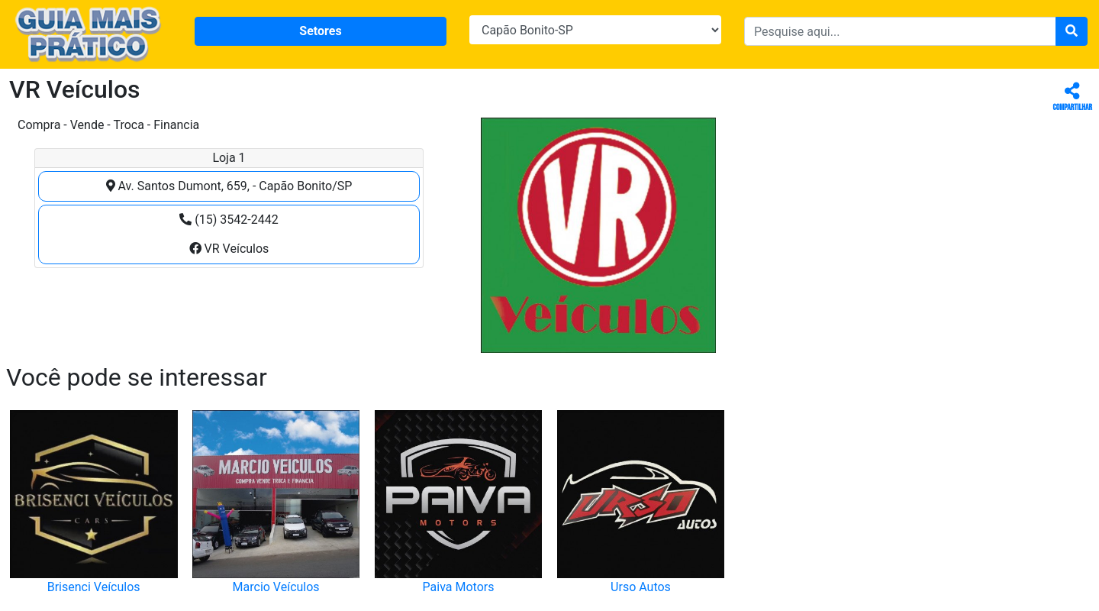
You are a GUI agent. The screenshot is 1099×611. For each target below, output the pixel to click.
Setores (320, 31)
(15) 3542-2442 (228, 219)
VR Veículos (229, 248)
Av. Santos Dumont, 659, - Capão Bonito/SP (229, 186)
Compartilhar (1072, 97)
